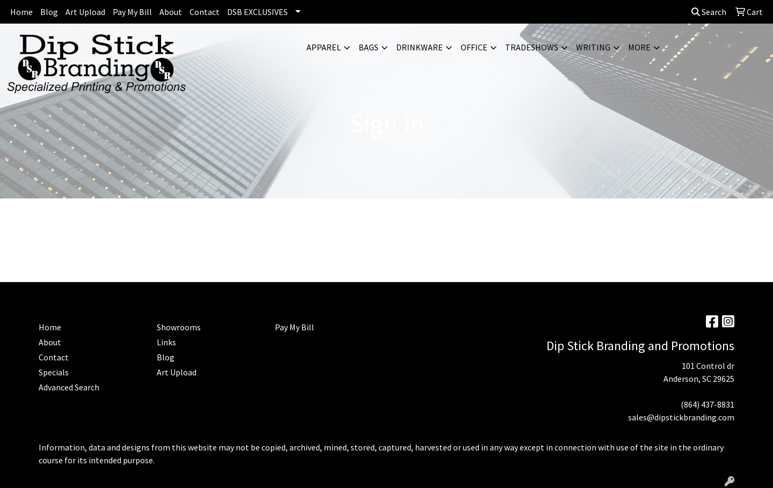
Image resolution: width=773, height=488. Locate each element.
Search (708, 11)
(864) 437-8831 (707, 404)
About (170, 11)
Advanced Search (69, 387)
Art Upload (85, 11)
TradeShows (531, 47)
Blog (49, 11)
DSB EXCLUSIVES (257, 11)
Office (474, 47)
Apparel (324, 47)
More (639, 47)
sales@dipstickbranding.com (681, 417)
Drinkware (419, 47)
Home (21, 11)
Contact (204, 11)
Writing (593, 47)
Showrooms (179, 327)
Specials (54, 372)
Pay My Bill (132, 11)
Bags (368, 47)
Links (166, 342)
